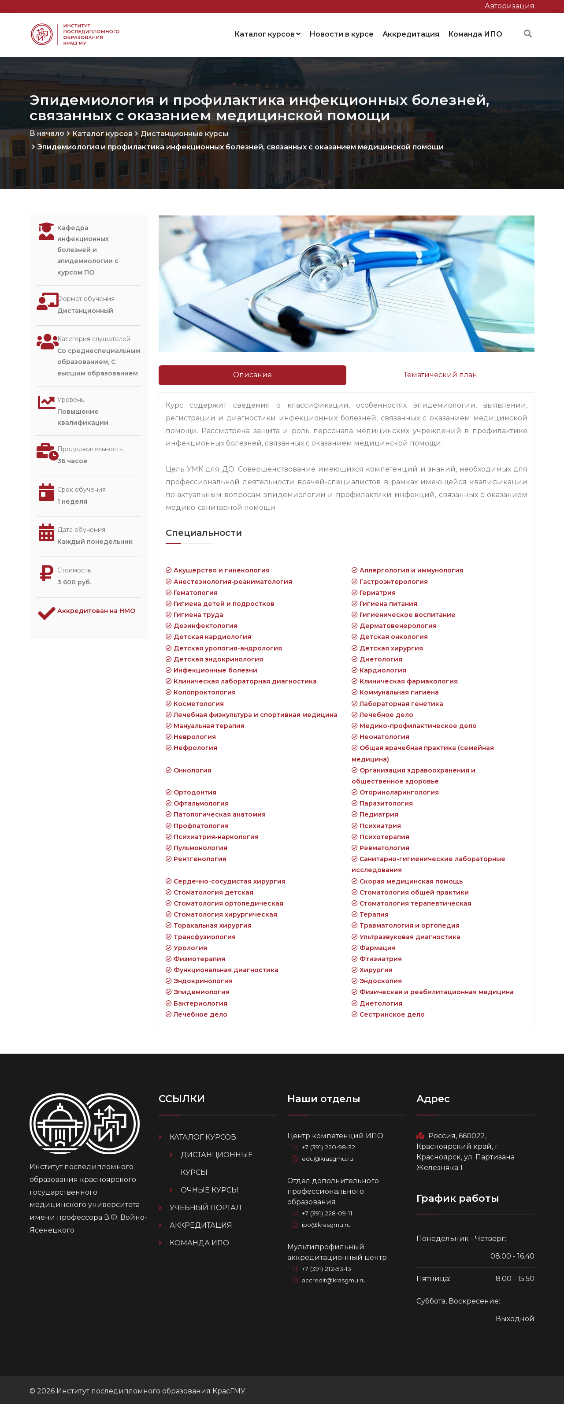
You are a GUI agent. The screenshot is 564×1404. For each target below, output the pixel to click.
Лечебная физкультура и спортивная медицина (252, 712)
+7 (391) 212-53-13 (329, 1266)
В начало (47, 130)
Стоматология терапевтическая (411, 901)
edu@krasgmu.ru (329, 1156)
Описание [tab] (252, 372)
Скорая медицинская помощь (407, 879)
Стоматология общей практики (410, 890)
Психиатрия (376, 823)
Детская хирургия (387, 646)
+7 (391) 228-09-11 (330, 1211)
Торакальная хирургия (209, 923)
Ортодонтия (191, 790)
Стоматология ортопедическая (224, 901)
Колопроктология (201, 690)
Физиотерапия (195, 956)
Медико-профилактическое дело (414, 723)
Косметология (195, 701)
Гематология (192, 590)
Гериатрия (374, 590)
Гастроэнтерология (390, 579)
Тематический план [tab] (440, 372)
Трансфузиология (201, 934)
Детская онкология (390, 634)
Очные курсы (209, 1187)
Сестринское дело (388, 1012)
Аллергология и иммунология (408, 568)
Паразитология (382, 801)
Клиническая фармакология (405, 679)
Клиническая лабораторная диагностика (241, 679)
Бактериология (196, 1001)
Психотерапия (380, 834)
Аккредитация (410, 33)
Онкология (189, 768)
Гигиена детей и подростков (220, 601)
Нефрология (191, 745)
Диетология (377, 657)
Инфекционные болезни (211, 668)
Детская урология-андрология (224, 646)
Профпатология (197, 823)
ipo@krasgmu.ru (328, 1222)
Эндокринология (199, 978)
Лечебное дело (382, 712)
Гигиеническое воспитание (404, 612)
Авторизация (509, 6)
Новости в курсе (341, 33)
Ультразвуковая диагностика (406, 934)
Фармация (374, 945)
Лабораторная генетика (397, 701)
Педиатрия (375, 812)
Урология (186, 945)
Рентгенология (196, 856)
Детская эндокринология (214, 657)
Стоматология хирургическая (221, 912)
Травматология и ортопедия (406, 923)
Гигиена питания (384, 601)
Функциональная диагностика (222, 967)
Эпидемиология (198, 989)
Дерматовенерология (394, 623)
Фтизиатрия (377, 956)
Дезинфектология (201, 623)
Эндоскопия (377, 978)
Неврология (191, 734)
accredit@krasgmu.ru (336, 1277)
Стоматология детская (209, 890)
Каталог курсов (267, 33)
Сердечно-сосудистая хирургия (226, 879)
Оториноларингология (395, 790)
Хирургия (372, 967)
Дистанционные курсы (184, 131)
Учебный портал (205, 1205)
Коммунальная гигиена (395, 690)
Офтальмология (197, 801)
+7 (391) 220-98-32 (331, 1144)
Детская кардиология (208, 634)
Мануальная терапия (205, 723)
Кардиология (379, 668)
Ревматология (380, 845)
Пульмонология (196, 845)
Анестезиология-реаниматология (229, 579)
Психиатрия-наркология (212, 834)
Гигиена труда (194, 612)
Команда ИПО (475, 33)
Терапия (370, 912)
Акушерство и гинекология (218, 568)
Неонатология (380, 734)
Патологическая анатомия (216, 812)
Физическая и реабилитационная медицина (433, 989)
